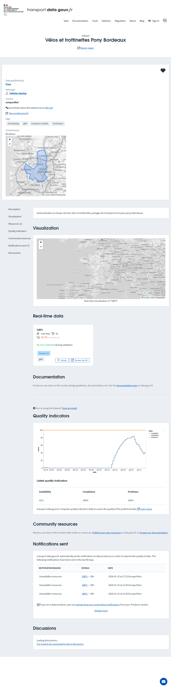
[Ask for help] (163, 681)
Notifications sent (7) (18, 245)
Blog (142, 20)
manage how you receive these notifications (97, 604)
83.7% (44, 337)
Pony (8, 84)
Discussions (14, 252)
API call (49, 107)
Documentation (80, 20)
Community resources (19, 238)
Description (14, 209)
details (62, 360)
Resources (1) (15, 223)
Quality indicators (17, 230)
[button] (41, 242)
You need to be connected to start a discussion (60, 644)
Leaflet (145, 298)
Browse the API (79, 360)
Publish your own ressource (106, 532)
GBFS (85, 576)
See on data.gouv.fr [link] (19, 113)
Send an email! (69, 408)
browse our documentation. (154, 532)
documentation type (127, 385)
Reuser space (87, 47)
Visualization (14, 216)
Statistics (106, 20)
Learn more (146, 508)
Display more (101, 610)
